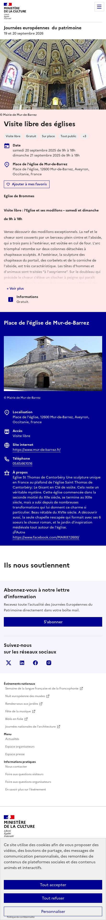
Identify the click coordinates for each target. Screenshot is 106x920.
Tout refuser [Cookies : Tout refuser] (53, 898)
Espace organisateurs (19, 746)
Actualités (12, 739)
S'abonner (53, 622)
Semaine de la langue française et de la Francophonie (41, 688)
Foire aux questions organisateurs (28, 782)
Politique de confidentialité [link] (20, 917)
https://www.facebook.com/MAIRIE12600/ (46, 537)
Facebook (35, 663)
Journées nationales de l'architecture (30, 726)
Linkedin (22, 663)
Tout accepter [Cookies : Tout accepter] (53, 885)
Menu (99, 6)
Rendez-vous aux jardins (21, 704)
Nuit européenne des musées (25, 696)
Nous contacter (16, 766)
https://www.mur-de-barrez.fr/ (37, 449)
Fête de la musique (18, 711)
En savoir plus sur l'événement (25, 789)
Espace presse (15, 754)
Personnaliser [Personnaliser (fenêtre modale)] (53, 911)
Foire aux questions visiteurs (24, 774)
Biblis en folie (14, 719)
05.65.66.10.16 (22, 463)
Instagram (49, 663)
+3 (84, 136)
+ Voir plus (15, 288)
